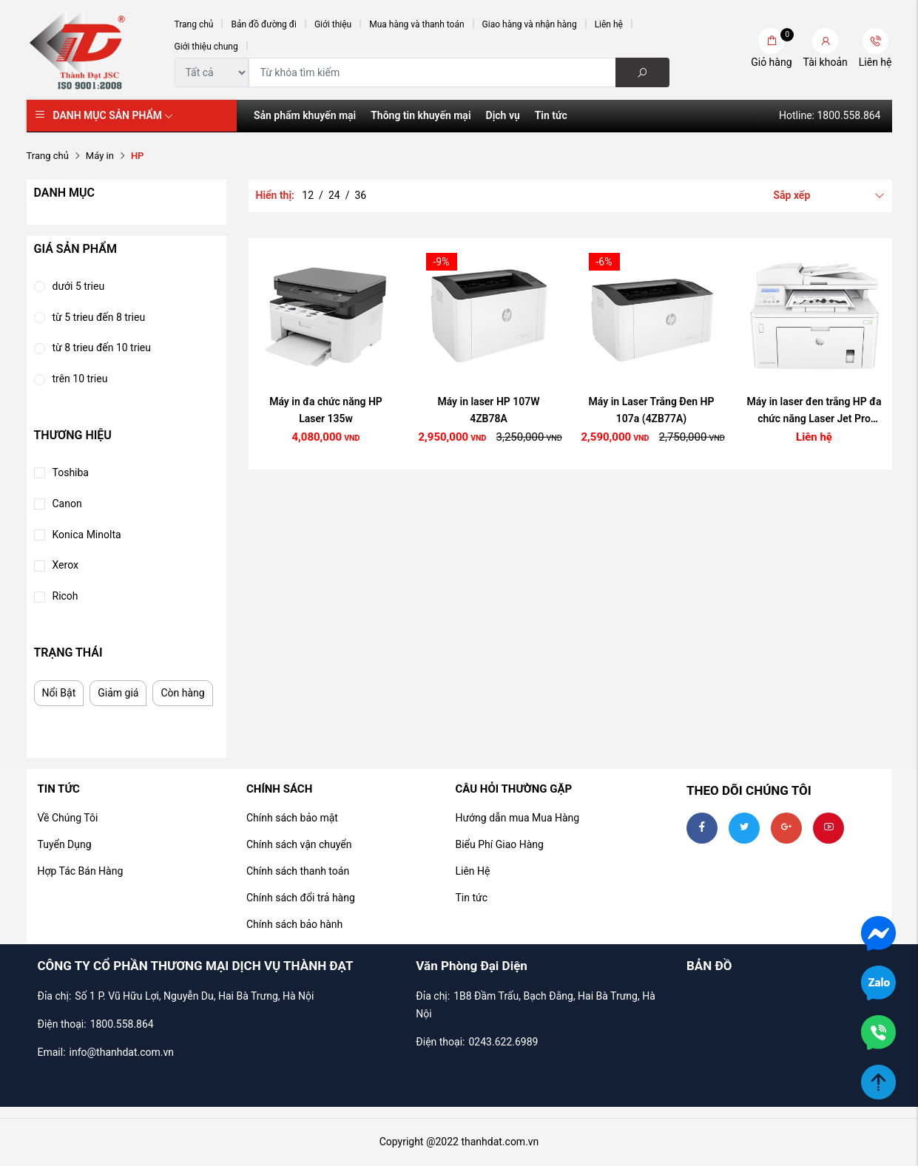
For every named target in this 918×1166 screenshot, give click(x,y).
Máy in (100, 155)
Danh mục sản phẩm (113, 115)
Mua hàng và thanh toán (416, 24)
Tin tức (551, 115)
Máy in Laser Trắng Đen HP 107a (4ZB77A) (652, 410)
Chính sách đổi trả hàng (300, 898)
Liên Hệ (472, 871)
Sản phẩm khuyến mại (305, 115)
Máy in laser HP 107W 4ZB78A (488, 410)
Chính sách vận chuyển (299, 844)
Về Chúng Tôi (68, 818)
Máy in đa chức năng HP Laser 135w (325, 410)
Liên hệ (609, 24)
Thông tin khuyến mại (420, 115)
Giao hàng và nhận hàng (529, 24)
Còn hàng (182, 693)
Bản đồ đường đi (264, 24)
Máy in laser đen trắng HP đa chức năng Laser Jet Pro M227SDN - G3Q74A (814, 412)
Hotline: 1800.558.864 (829, 115)
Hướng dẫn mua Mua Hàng (517, 818)
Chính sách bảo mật (292, 818)
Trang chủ (194, 24)
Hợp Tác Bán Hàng (81, 871)
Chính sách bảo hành (294, 924)
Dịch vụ (503, 115)
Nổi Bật (59, 693)
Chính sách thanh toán (297, 871)
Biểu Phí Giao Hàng (499, 844)
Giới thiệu (332, 24)
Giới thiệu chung (206, 46)
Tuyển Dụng (65, 844)
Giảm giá (118, 693)
